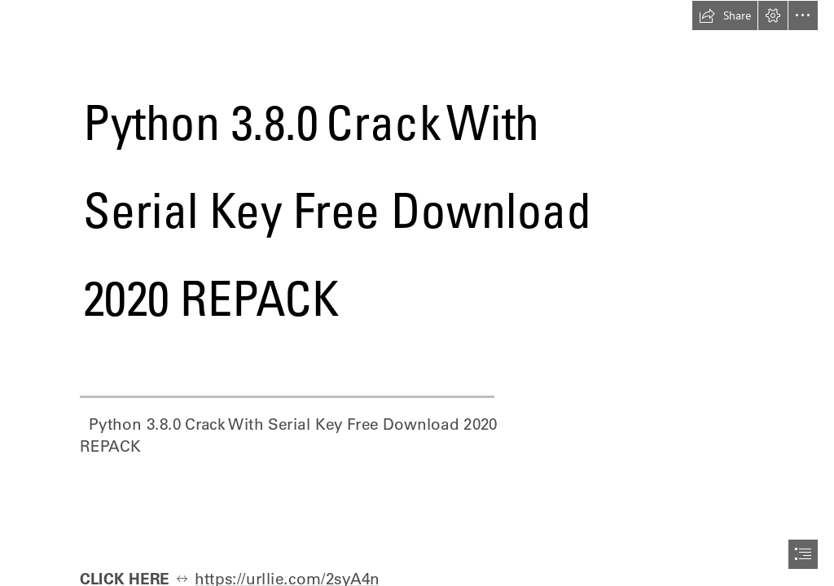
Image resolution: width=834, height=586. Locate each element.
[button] (724, 15)
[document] (417, 293)
